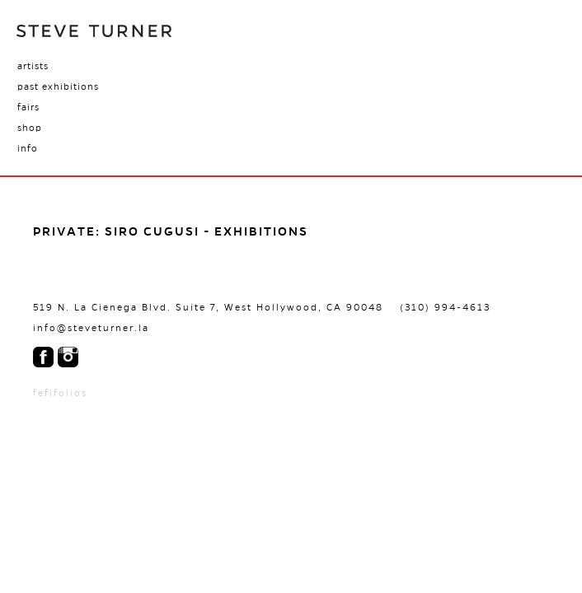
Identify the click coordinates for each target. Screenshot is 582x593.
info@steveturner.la (91, 328)
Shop (29, 128)
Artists (33, 66)
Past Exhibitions (58, 86)
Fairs (28, 107)
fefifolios (60, 393)
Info (27, 148)
